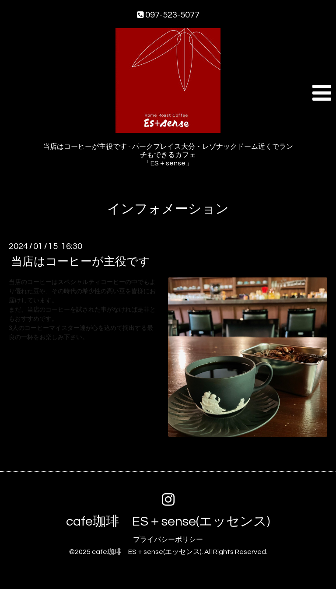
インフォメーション (168, 209)
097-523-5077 (168, 15)
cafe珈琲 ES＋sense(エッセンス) (168, 521)
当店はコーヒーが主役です (80, 261)
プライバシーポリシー (168, 539)
